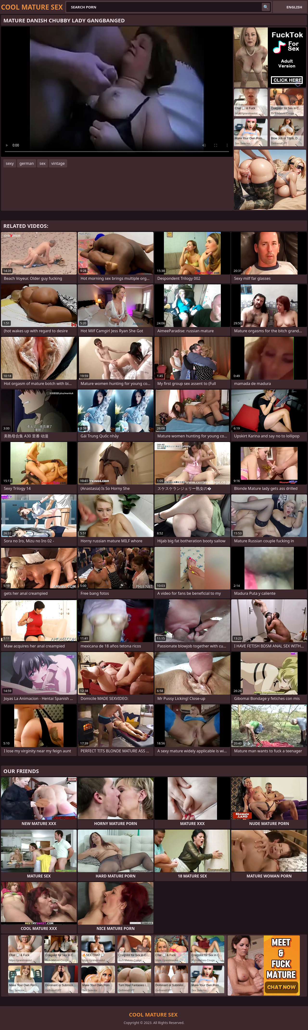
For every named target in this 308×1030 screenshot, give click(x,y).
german (26, 163)
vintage (58, 163)
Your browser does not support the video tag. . (117, 91)
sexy (10, 163)
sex (42, 163)
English (294, 7)
